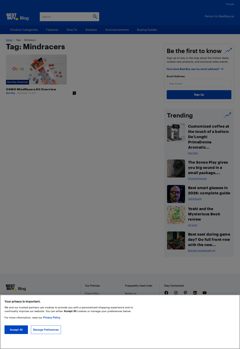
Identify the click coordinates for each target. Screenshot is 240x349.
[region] (120, 322)
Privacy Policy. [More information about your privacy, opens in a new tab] (52, 317)
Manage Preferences (46, 329)
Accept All (16, 329)
